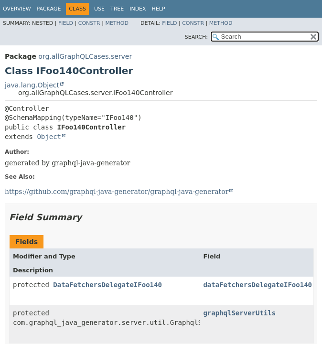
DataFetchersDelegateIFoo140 (107, 285)
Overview (17, 9)
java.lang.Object (32, 85)
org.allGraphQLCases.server (85, 56)
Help (158, 9)
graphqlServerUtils (239, 313)
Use (99, 9)
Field (65, 23)
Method (117, 23)
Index (137, 9)
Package (49, 9)
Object (49, 136)
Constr (89, 23)
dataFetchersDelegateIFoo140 (257, 285)
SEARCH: (196, 37)
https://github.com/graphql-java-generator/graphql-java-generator (116, 191)
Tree (117, 9)
